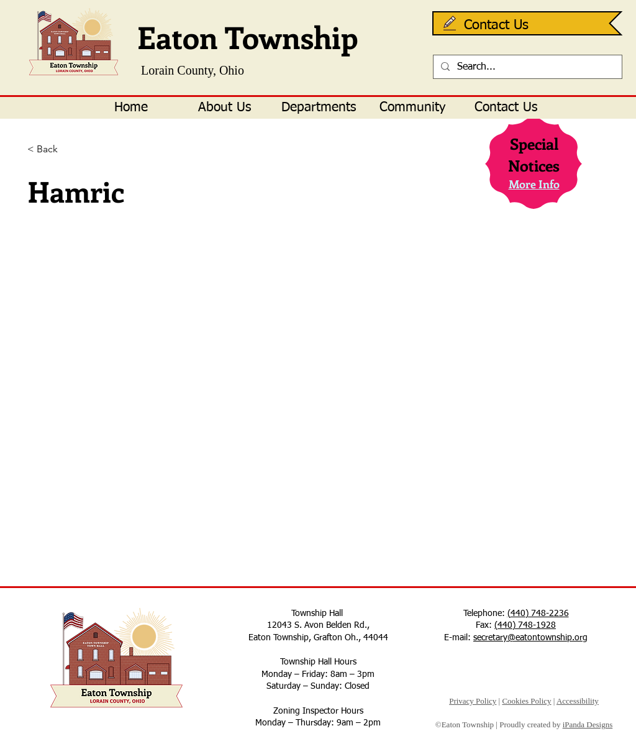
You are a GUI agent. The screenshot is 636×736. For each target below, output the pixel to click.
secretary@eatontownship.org (530, 637)
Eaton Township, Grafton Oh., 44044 (318, 637)
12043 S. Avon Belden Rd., (318, 625)
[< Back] (68, 149)
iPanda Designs (588, 724)
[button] (224, 108)
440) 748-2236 (540, 613)
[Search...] (526, 67)
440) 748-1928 (526, 625)
